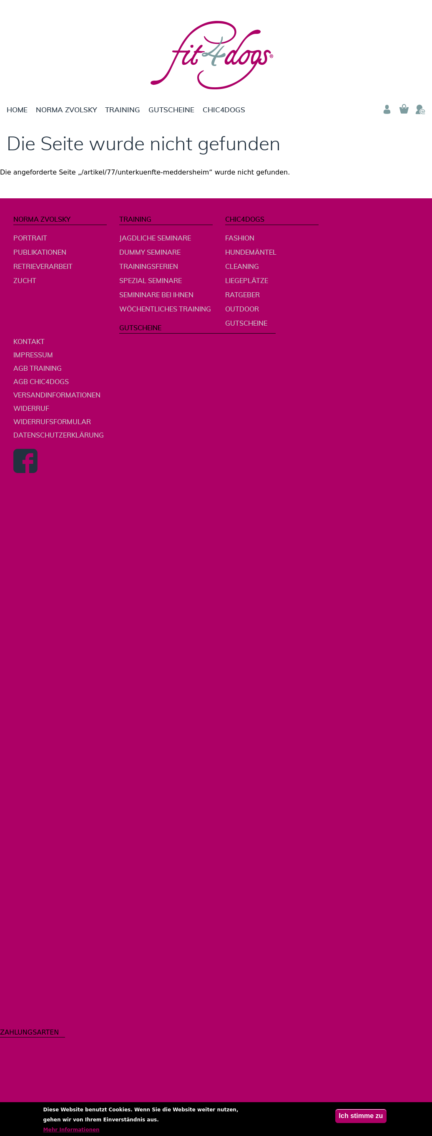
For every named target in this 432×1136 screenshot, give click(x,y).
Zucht (24, 281)
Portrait (30, 238)
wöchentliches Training (165, 309)
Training (122, 110)
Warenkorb (403, 109)
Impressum (33, 355)
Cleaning (242, 266)
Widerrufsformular (52, 422)
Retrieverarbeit (43, 266)
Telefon (420, 109)
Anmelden (387, 109)
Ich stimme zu (361, 1117)
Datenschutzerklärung (58, 435)
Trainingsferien (148, 266)
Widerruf (31, 408)
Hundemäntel (250, 252)
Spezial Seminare (150, 281)
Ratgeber (242, 295)
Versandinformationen (56, 395)
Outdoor (242, 309)
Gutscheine (171, 110)
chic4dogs (224, 110)
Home (17, 110)
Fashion (239, 238)
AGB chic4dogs (41, 382)
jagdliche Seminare (155, 238)
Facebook (25, 461)
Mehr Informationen (71, 1131)
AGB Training (37, 368)
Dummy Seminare (150, 252)
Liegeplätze (246, 281)
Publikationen (39, 252)
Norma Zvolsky (66, 110)
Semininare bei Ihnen (156, 295)
